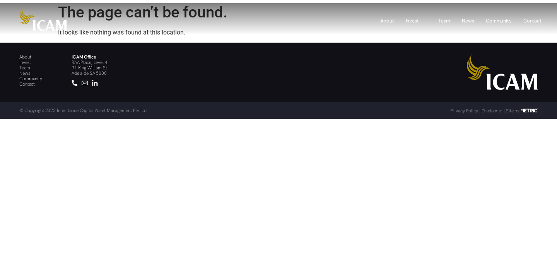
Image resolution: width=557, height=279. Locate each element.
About (387, 20)
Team (444, 20)
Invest (416, 21)
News (468, 20)
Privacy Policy (464, 111)
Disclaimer (492, 111)
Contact (532, 20)
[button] (416, 19)
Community (499, 20)
